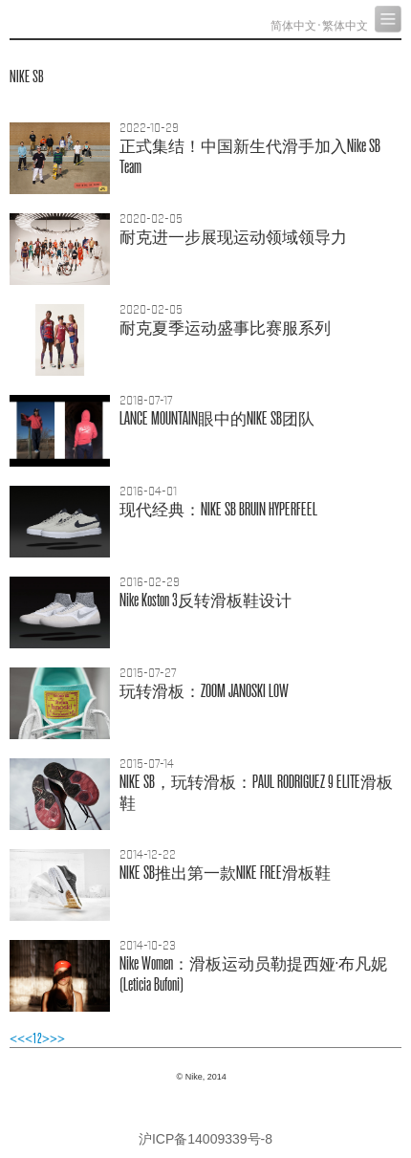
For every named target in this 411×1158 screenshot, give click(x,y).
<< (17, 1038)
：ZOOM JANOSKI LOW (204, 691)
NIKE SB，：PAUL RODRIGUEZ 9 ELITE (256, 792)
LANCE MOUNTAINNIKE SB (216, 418)
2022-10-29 (149, 128)
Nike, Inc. (82, 19)
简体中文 (293, 26)
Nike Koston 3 (205, 600)
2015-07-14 (146, 764)
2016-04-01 (148, 491)
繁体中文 (345, 26)
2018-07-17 (146, 400)
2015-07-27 (148, 673)
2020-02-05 (151, 219)
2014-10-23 (147, 945)
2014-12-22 (147, 855)
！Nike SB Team (249, 156)
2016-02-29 (149, 582)
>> (57, 1038)
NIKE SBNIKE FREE (225, 872)
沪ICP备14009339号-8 (205, 1139)
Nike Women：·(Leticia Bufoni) (253, 974)
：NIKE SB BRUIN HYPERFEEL (218, 509)
